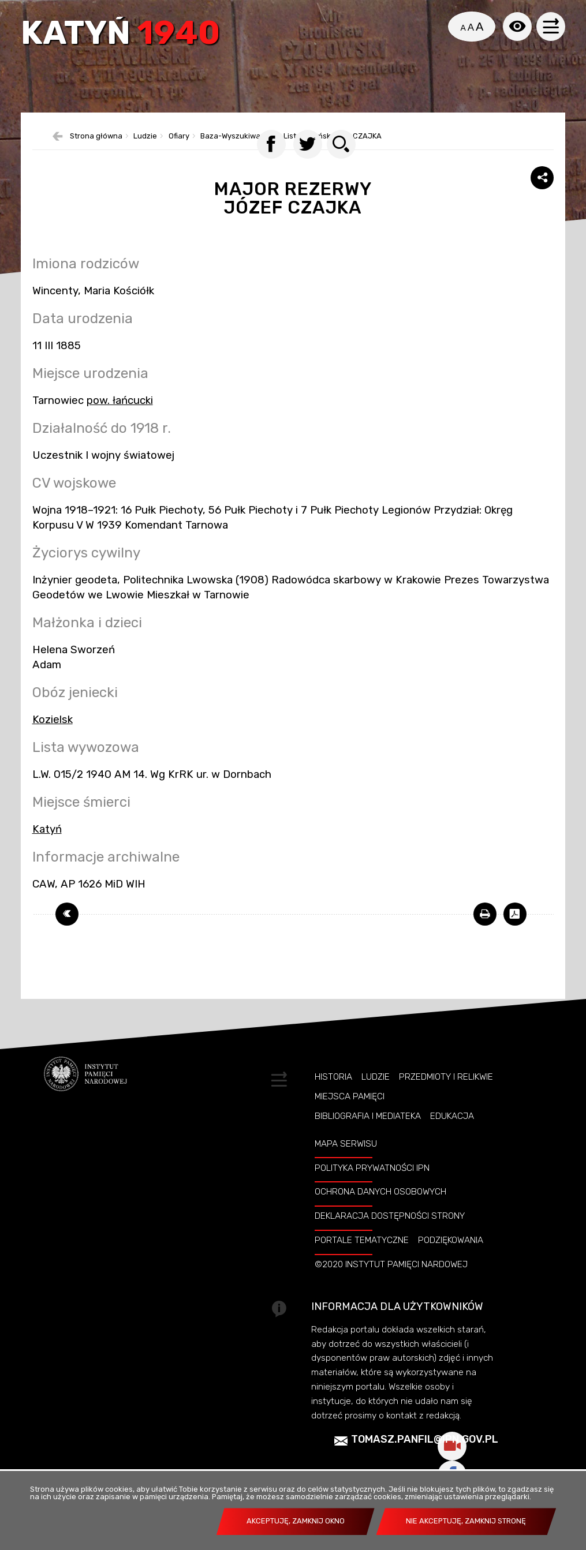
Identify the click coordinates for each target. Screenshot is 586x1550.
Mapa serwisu (346, 1158)
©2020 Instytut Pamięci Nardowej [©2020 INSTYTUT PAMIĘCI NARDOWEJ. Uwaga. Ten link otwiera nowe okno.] (391, 1279)
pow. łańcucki (120, 415)
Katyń (122, 35)
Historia (333, 1091)
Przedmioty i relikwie (446, 1091)
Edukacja (452, 1131)
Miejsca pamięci (350, 1111)
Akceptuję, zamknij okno (296, 1521)
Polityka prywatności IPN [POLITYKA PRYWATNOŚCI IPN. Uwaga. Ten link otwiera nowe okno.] (372, 1182)
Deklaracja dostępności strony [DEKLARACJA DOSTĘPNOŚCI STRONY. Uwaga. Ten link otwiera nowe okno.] (390, 1231)
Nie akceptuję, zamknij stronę (466, 1521)
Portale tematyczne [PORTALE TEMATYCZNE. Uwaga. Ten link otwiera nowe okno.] (362, 1255)
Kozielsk (52, 734)
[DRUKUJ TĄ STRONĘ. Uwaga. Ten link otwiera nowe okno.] (485, 928)
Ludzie (375, 1091)
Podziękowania (450, 1255)
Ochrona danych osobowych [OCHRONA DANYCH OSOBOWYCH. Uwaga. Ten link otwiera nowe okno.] (380, 1206)
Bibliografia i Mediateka (368, 1131)
